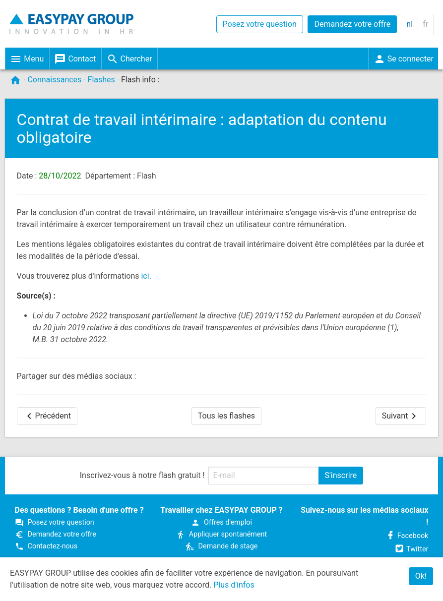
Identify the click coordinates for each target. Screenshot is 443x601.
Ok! (421, 576)
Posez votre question (260, 24)
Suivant (401, 416)
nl (409, 24)
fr (425, 24)
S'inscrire (341, 475)
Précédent (47, 416)
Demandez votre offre (352, 24)
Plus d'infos (233, 585)
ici (145, 276)
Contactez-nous (46, 546)
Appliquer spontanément (221, 534)
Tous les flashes (226, 416)
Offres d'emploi (221, 522)
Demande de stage (222, 546)
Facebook (407, 536)
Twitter (411, 549)
